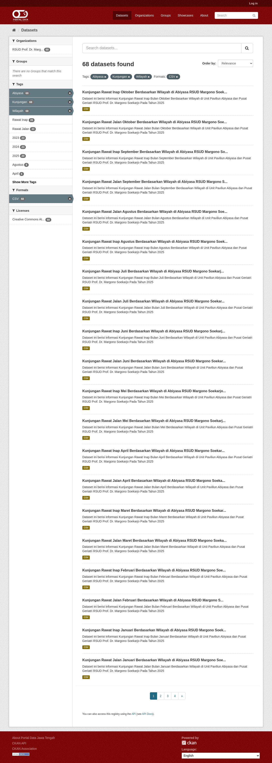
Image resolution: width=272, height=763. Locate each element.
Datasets (122, 15)
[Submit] (254, 15)
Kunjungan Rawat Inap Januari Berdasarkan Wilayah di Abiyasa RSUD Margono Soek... (154, 630)
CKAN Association (24, 748)
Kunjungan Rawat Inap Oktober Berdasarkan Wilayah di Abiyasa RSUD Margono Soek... (154, 92)
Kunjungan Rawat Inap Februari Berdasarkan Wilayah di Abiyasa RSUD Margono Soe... (154, 570)
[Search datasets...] (162, 48)
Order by (208, 63)
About (204, 15)
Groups (166, 15)
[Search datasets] (236, 15)
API (133, 713)
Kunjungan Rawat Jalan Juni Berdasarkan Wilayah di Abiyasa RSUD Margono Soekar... (154, 361)
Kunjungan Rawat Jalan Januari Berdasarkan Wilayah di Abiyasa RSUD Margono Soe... (154, 660)
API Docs (147, 713)
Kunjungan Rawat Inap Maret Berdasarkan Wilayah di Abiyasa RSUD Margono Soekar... (154, 510)
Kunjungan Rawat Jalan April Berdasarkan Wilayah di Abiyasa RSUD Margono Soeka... (153, 480)
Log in (253, 3)
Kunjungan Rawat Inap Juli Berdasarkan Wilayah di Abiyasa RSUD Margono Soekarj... (153, 271)
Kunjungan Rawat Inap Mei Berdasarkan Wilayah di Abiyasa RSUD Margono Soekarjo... (154, 391)
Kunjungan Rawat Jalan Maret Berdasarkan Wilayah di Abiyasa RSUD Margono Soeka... (154, 540)
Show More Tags (24, 182)
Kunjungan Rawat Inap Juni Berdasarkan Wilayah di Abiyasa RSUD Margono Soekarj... (153, 331)
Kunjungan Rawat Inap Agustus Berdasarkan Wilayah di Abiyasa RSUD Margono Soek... (154, 241)
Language (189, 749)
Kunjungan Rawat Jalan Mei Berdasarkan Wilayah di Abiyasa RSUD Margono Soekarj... (154, 421)
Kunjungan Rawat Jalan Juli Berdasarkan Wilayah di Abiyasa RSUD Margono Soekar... (153, 301)
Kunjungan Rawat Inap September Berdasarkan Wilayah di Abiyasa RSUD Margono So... (155, 152)
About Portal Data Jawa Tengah (33, 738)
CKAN (189, 742)
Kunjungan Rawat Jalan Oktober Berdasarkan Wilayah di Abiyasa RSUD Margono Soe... (154, 122)
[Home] (14, 30)
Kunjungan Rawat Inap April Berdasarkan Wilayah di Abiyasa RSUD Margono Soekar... (153, 451)
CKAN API (19, 743)
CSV (86, 109)
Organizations (144, 15)
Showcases (185, 15)
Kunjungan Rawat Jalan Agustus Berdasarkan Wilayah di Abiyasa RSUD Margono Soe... (154, 211)
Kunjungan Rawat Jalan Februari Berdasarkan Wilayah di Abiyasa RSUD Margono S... (152, 600)
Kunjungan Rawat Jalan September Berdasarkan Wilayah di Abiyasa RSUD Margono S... (154, 182)
